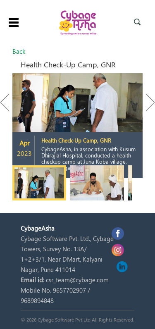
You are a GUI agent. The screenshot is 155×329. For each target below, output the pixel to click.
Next (146, 102)
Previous (8, 102)
